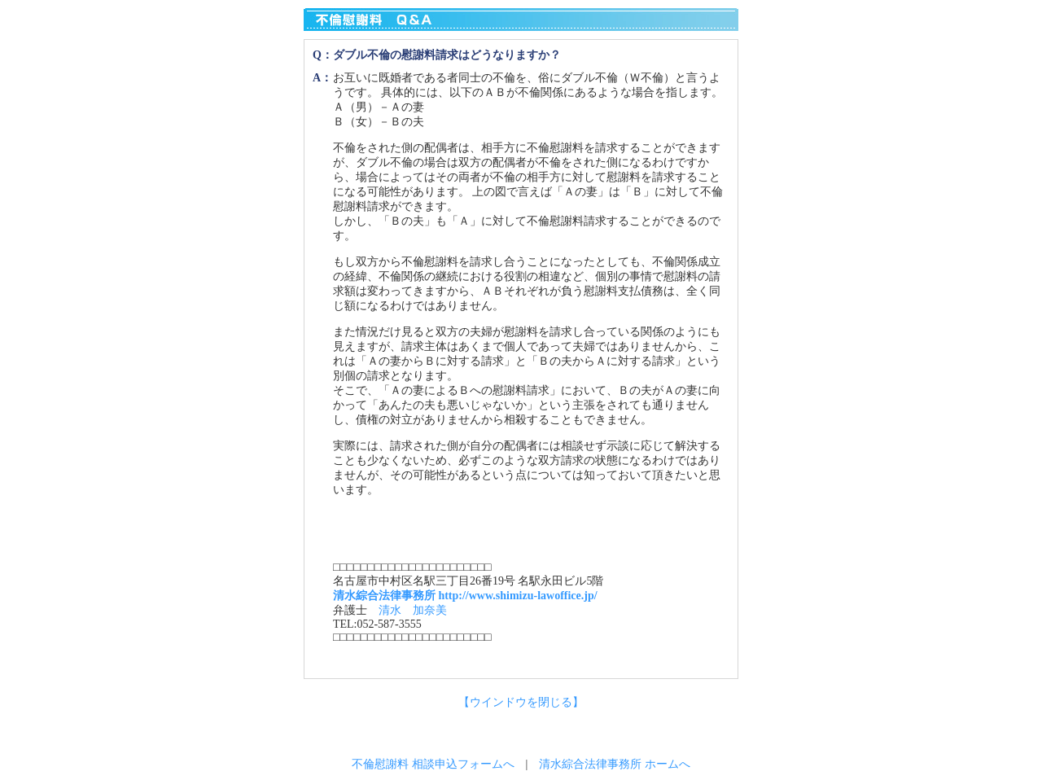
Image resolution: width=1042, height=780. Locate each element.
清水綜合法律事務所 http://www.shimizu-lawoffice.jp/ (465, 595)
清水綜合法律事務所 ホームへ (614, 764)
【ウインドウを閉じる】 (521, 702)
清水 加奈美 (413, 610)
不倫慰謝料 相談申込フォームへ (433, 764)
